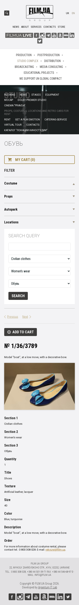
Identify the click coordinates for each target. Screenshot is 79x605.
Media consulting (51, 67)
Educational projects (39, 72)
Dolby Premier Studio (32, 100)
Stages (36, 94)
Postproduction (48, 55)
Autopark (10, 209)
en (73, 13)
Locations (11, 222)
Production (24, 55)
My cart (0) (25, 159)
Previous (12, 317)
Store (61, 26)
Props (8, 196)
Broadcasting (24, 67)
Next (25, 317)
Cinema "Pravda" (14, 105)
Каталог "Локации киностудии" (25, 130)
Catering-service (55, 119)
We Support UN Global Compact (40, 78)
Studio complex (27, 61)
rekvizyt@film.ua (55, 549)
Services (36, 26)
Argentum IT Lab (47, 587)
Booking (9, 94)
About (25, 26)
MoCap (8, 100)
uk (67, 13)
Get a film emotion (27, 119)
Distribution (52, 61)
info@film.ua (43, 574)
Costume (10, 183)
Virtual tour (13, 124)
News (16, 26)
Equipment (52, 94)
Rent (7, 119)
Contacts (49, 26)
